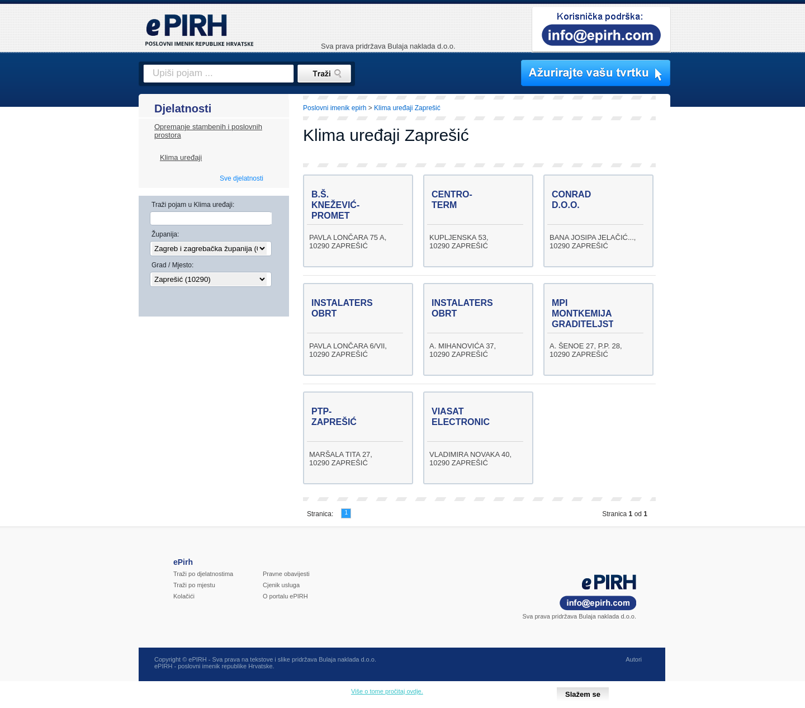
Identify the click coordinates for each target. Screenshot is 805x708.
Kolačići (184, 596)
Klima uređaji (181, 157)
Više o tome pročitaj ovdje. (387, 691)
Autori (634, 659)
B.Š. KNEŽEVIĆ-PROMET (335, 205)
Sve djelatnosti (241, 178)
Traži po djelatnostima (203, 573)
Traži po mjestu (194, 585)
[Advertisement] (719, 288)
